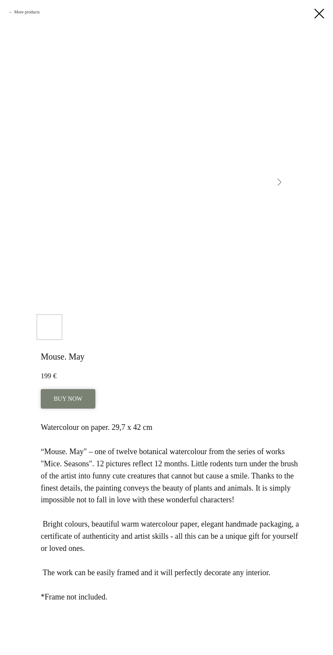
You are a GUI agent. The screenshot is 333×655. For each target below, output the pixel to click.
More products (27, 12)
